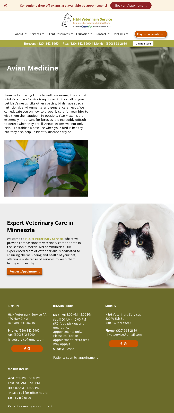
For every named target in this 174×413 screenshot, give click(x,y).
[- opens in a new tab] (25, 301)
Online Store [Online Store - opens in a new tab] (143, 44)
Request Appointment (151, 34)
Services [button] (35, 35)
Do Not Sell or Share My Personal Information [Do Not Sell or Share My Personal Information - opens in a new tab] (87, 392)
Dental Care (120, 35)
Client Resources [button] (58, 35)
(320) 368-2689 (116, 44)
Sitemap (86, 385)
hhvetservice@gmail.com (26, 292)
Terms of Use (107, 385)
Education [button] (82, 35)
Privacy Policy (132, 385)
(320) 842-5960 (47, 44)
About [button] (19, 35)
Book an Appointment (135, 5)
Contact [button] (101, 35)
